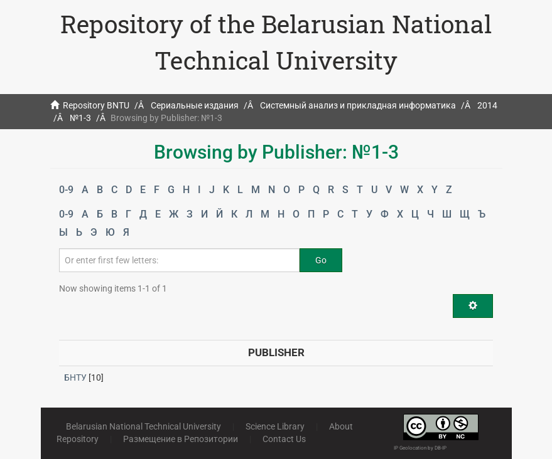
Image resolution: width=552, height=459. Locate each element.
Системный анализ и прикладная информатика (358, 105)
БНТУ (75, 377)
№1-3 (80, 118)
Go (321, 260)
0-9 (66, 190)
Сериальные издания (195, 105)
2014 (487, 105)
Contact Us (284, 439)
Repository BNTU (96, 105)
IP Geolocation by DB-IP (420, 448)
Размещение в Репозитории (180, 439)
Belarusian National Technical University (143, 426)
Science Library (275, 426)
